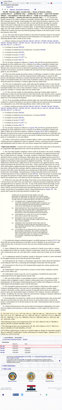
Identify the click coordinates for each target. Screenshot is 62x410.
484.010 (35, 174)
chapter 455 (49, 189)
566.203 (51, 43)
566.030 (25, 41)
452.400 (2, 346)
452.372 (55, 240)
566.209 (3, 45)
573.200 (21, 55)
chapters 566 (33, 62)
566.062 (49, 41)
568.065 (21, 52)
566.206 (57, 43)
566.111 (39, 43)
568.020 (21, 47)
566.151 (45, 43)
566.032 (31, 41)
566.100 (33, 43)
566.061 (15, 43)
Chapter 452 (9, 7)
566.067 (3, 43)
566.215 (17, 45)
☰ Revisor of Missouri (7, 1)
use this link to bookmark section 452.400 (15, 339)
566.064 (55, 41)
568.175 (21, 60)
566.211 (9, 45)
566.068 (9, 43)
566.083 (21, 43)
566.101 (27, 43)
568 (41, 62)
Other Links (7, 369)
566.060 (43, 41)
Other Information (9, 366)
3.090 (22, 359)
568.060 (42, 50)
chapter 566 (39, 66)
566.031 (37, 41)
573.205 (21, 57)
